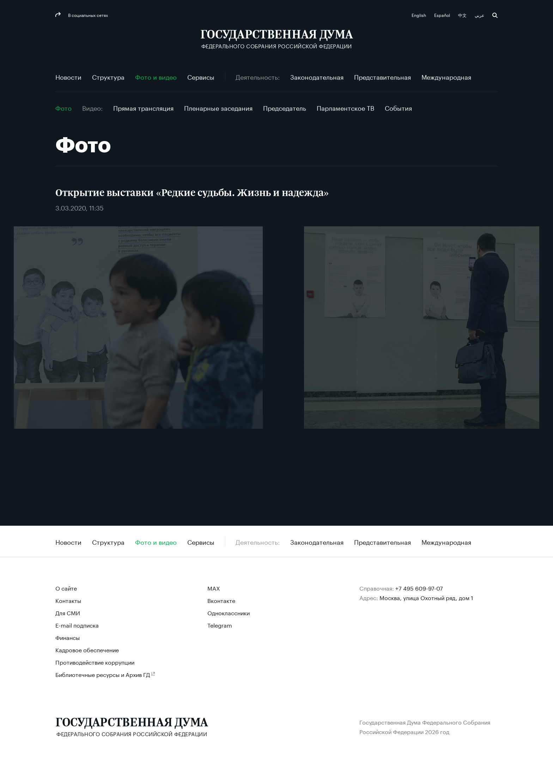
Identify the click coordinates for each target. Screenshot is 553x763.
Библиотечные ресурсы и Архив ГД (102, 674)
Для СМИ (67, 612)
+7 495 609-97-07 (419, 587)
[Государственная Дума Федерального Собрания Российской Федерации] (276, 39)
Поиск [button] (495, 15)
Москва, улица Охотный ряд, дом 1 (426, 597)
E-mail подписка (77, 624)
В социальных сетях (87, 14)
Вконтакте (221, 600)
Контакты (68, 600)
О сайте (66, 587)
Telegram (219, 624)
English (419, 14)
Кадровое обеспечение (87, 649)
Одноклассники (228, 612)
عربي (480, 14)
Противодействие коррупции (94, 661)
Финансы (67, 637)
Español (442, 14)
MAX (213, 587)
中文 (463, 14)
